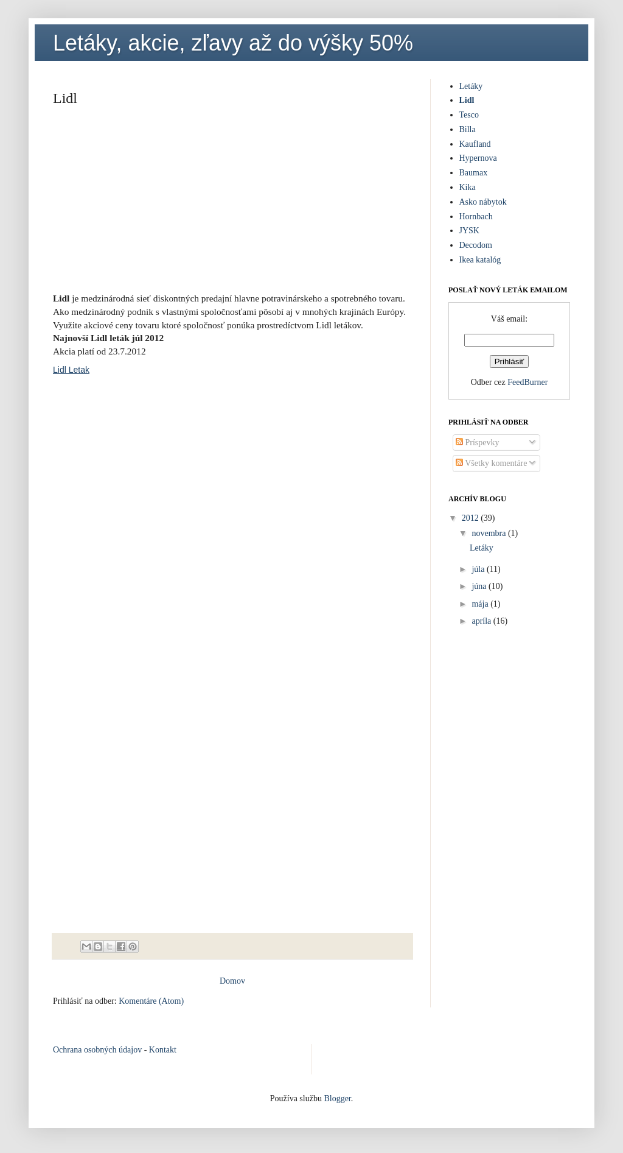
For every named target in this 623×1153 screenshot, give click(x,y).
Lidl (467, 100)
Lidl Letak (71, 370)
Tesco (469, 114)
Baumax (473, 172)
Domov (232, 981)
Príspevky (477, 442)
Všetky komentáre (491, 463)
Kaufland (475, 144)
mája (481, 603)
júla (479, 569)
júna (480, 586)
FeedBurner (527, 382)
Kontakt (162, 1049)
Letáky (471, 86)
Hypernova (478, 158)
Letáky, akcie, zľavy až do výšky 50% (233, 42)
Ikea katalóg (480, 259)
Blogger (337, 1098)
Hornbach (476, 216)
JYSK (469, 230)
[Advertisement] (232, 203)
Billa (467, 129)
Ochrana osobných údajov (97, 1049)
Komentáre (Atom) (151, 1001)
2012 (471, 518)
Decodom (475, 245)
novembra (489, 533)
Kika (467, 187)
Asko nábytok (483, 201)
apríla (482, 621)
